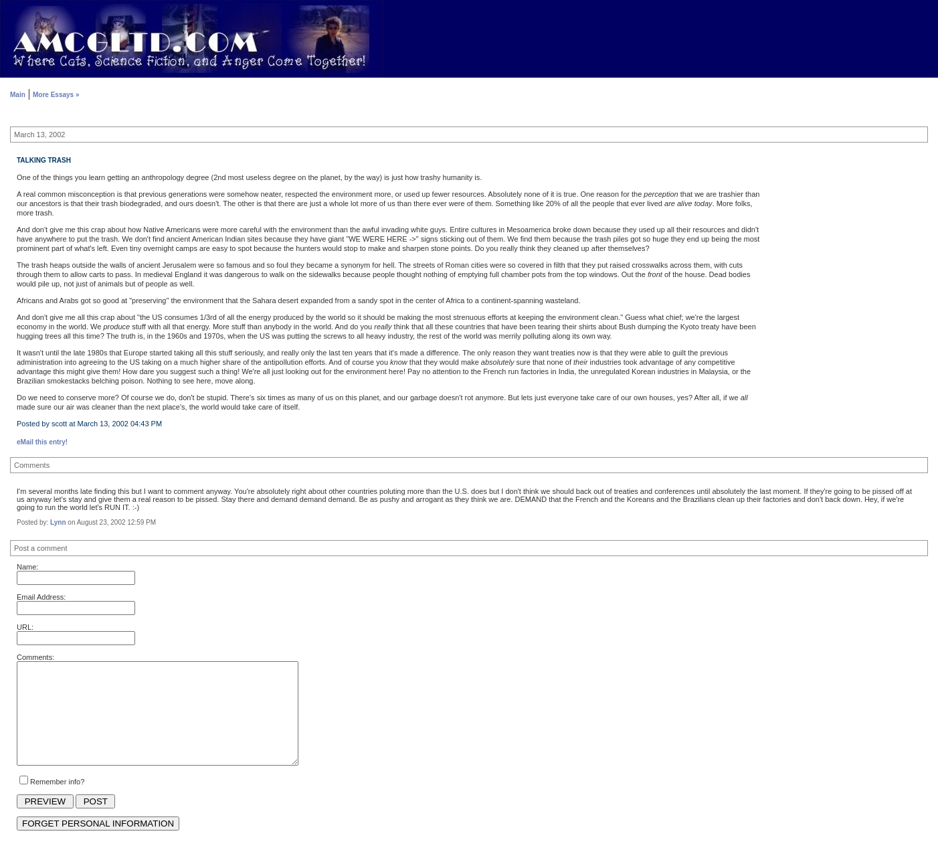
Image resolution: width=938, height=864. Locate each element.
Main (17, 94)
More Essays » (56, 94)
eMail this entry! (42, 442)
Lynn (58, 522)
